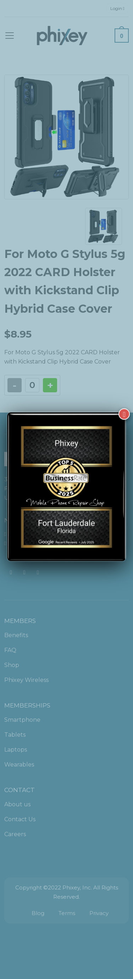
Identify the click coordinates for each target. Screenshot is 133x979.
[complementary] (81, 940)
